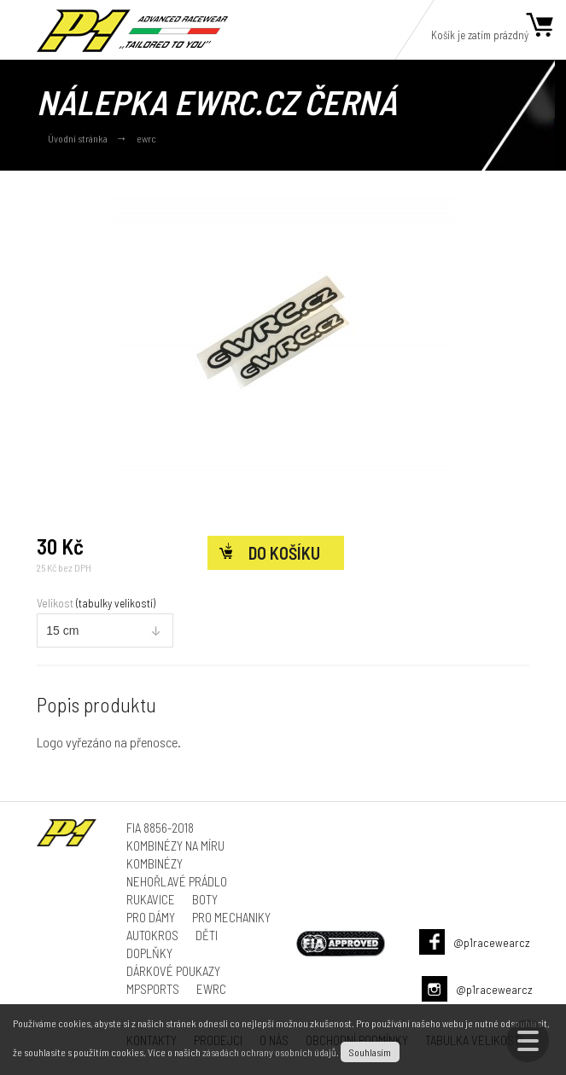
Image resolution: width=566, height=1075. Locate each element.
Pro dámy (150, 917)
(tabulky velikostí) (115, 603)
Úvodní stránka (78, 138)
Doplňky (149, 953)
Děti (206, 935)
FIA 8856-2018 (160, 827)
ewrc (146, 138)
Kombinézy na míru (175, 845)
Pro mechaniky (231, 917)
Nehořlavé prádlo (176, 881)
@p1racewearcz (491, 942)
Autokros (152, 935)
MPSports (152, 989)
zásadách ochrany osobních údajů (269, 1052)
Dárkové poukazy (173, 971)
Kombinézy (154, 863)
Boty (205, 899)
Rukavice (150, 899)
